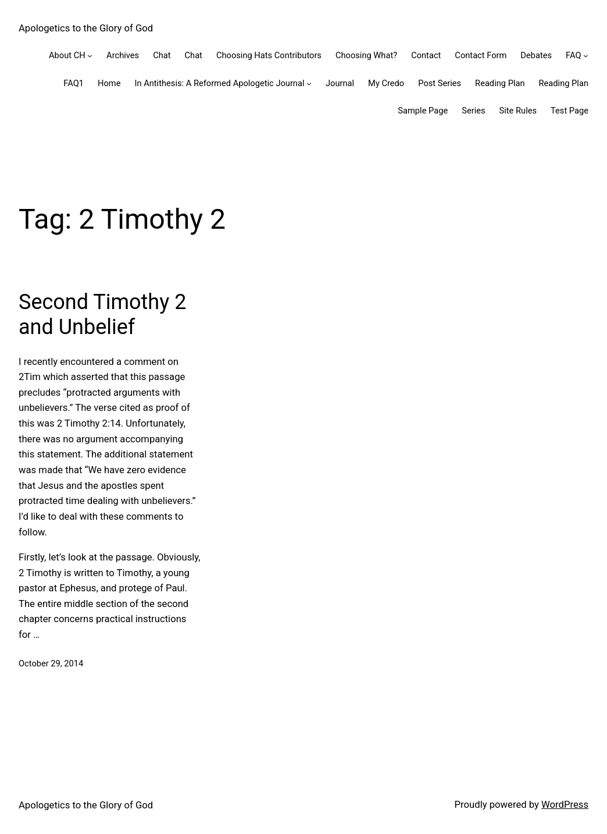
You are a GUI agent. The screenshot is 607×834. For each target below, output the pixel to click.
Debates (536, 55)
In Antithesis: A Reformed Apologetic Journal (219, 83)
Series (473, 110)
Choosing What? (366, 55)
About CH (67, 55)
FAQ (573, 55)
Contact (426, 55)
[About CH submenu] (89, 55)
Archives (122, 55)
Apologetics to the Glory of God (86, 28)
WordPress (564, 804)
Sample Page (423, 110)
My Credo (386, 83)
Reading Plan (499, 83)
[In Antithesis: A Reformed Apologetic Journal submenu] (309, 83)
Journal (340, 83)
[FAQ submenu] (585, 55)
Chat (161, 55)
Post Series (439, 83)
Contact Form (480, 55)
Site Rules (518, 110)
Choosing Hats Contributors (269, 55)
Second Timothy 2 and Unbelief (102, 314)
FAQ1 (73, 83)
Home (109, 83)
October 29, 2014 (51, 663)
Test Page (569, 110)
